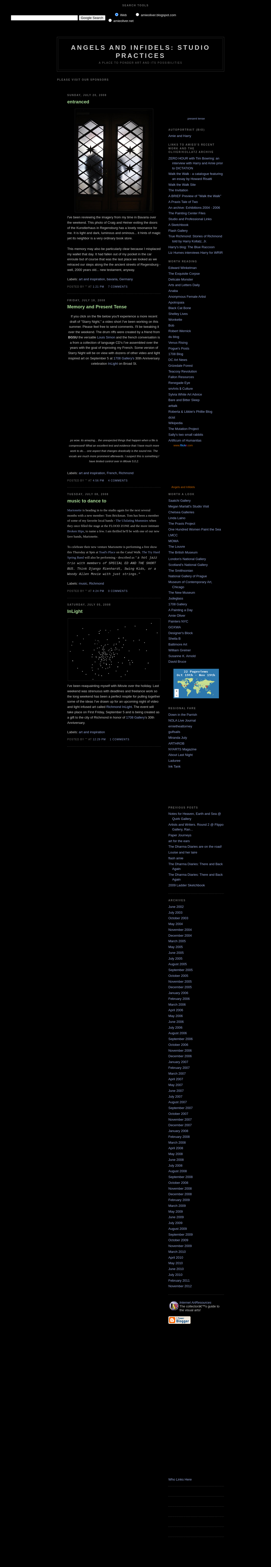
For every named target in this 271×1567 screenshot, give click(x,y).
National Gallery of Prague (187, 576)
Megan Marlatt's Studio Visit (188, 506)
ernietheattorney (180, 726)
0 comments (118, 591)
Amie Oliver (176, 615)
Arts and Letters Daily (184, 285)
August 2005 (177, 964)
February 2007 (179, 1068)
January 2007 (178, 1062)
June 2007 (176, 1091)
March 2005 (177, 941)
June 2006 (176, 1022)
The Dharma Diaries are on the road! (195, 846)
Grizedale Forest (180, 365)
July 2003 (175, 912)
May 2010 (175, 1263)
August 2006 (177, 1033)
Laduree (174, 761)
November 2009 (180, 1246)
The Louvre (176, 546)
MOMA (173, 541)
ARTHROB (176, 743)
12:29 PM (99, 739)
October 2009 (178, 1240)
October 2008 (178, 1183)
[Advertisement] (127, 85)
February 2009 (179, 1200)
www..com (183, 445)
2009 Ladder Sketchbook (186, 885)
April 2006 (175, 1010)
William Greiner (179, 650)
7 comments (118, 286)
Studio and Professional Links (190, 219)
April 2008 (175, 1148)
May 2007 (175, 1085)
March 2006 (177, 1004)
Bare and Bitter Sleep (184, 400)
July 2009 (175, 1223)
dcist (171, 417)
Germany (126, 279)
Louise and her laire (182, 852)
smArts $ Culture (180, 388)
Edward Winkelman (182, 268)
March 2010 (177, 1252)
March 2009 (177, 1206)
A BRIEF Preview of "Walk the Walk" (194, 196)
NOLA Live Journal (182, 720)
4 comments (118, 480)
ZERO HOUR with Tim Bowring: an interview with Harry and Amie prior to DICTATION (195, 163)
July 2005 (175, 958)
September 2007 (180, 1108)
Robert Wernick (179, 331)
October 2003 (178, 918)
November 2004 (180, 930)
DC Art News (177, 360)
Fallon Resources (181, 377)
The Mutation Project (183, 429)
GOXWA (174, 627)
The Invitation (178, 190)
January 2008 (178, 1131)
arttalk (172, 406)
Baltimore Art (177, 644)
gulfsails (174, 732)
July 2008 (175, 1165)
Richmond (126, 473)
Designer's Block (180, 633)
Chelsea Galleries (181, 512)
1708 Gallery (177, 604)
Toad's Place (107, 552)
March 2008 (177, 1142)
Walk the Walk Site (182, 185)
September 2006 (180, 1039)
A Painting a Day (180, 610)
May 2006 (175, 1016)
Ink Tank (174, 766)
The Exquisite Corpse (184, 273)
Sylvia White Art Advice (185, 394)
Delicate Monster (180, 279)
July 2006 (175, 1027)
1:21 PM (98, 286)
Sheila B (174, 638)
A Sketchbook (178, 225)
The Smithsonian (180, 570)
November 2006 (180, 1050)
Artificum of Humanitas (184, 440)
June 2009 (176, 1217)
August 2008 (177, 1171)
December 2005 (180, 987)
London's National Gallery (187, 559)
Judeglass (175, 598)
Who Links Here (180, 1479)
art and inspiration (92, 279)
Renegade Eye (179, 383)
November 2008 (180, 1188)
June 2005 (176, 953)
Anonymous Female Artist (187, 296)
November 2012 (180, 1286)
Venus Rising (178, 342)
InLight (113, 363)
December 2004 (180, 935)
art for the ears (179, 841)
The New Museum (181, 592)
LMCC (173, 535)
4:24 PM (98, 591)
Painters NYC (178, 621)
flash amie (175, 858)
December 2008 (180, 1194)
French (112, 473)
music (83, 583)
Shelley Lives (178, 314)
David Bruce (177, 661)
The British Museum (183, 552)
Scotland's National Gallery (188, 565)
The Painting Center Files (187, 213)
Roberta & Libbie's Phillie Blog (190, 411)
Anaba (173, 291)
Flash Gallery (178, 231)
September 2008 (180, 1177)
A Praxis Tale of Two (183, 202)
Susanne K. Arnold (182, 656)
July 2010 (175, 1275)
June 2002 (176, 907)
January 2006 (178, 993)
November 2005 (180, 981)
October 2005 (178, 976)
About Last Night (180, 755)
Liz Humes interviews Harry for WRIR (195, 253)
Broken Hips (75, 531)
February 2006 (179, 999)
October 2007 (178, 1114)
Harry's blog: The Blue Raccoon (191, 247)
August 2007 (177, 1102)
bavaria (112, 279)
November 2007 (180, 1119)
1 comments (119, 739)
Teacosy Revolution (182, 371)
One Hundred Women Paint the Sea (194, 529)
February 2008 (179, 1137)
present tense (196, 118)
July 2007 (175, 1096)
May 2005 (175, 947)
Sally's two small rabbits (185, 434)
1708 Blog (175, 354)
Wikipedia (175, 423)
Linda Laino (176, 518)
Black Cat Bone (179, 308)
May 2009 (175, 1211)
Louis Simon (106, 337)
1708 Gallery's (124, 358)
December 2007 (180, 1125)
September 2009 (180, 1234)
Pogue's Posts (178, 348)
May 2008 (175, 1154)
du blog (173, 337)
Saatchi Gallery (179, 500)
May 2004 (175, 924)
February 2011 (179, 1280)
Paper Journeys (179, 835)
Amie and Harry (179, 136)
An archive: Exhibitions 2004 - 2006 (194, 208)
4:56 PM (98, 480)
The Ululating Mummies (132, 520)
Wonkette (175, 319)
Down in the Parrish (182, 715)
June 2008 (176, 1160)
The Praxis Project (181, 523)
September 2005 (180, 970)
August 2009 (177, 1229)
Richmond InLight (119, 707)
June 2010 (176, 1269)
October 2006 (178, 1045)
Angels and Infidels (183, 487)
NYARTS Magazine (182, 749)
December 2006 (180, 1056)
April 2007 (175, 1079)
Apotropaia (176, 302)
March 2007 (177, 1073)
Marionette (74, 510)
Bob (171, 325)
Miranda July (177, 738)
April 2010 (175, 1257)
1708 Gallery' (135, 717)
